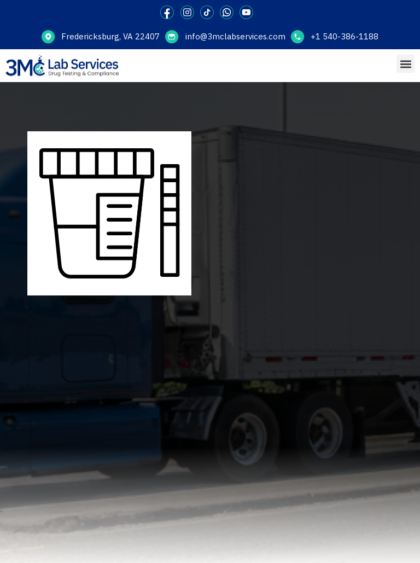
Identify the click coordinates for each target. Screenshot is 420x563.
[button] (405, 64)
